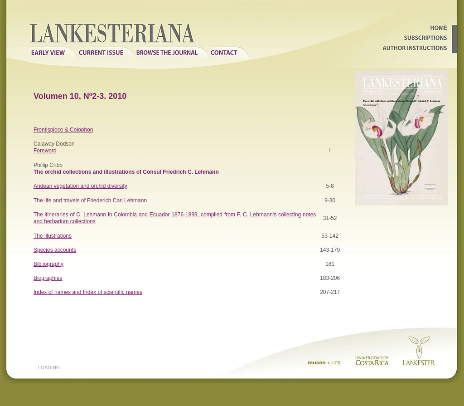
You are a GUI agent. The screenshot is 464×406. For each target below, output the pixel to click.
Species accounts (55, 250)
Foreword (45, 150)
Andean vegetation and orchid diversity (80, 186)
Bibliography (48, 264)
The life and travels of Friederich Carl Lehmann (90, 200)
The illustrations (53, 236)
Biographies (48, 278)
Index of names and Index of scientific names (88, 292)
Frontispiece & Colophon (63, 130)
